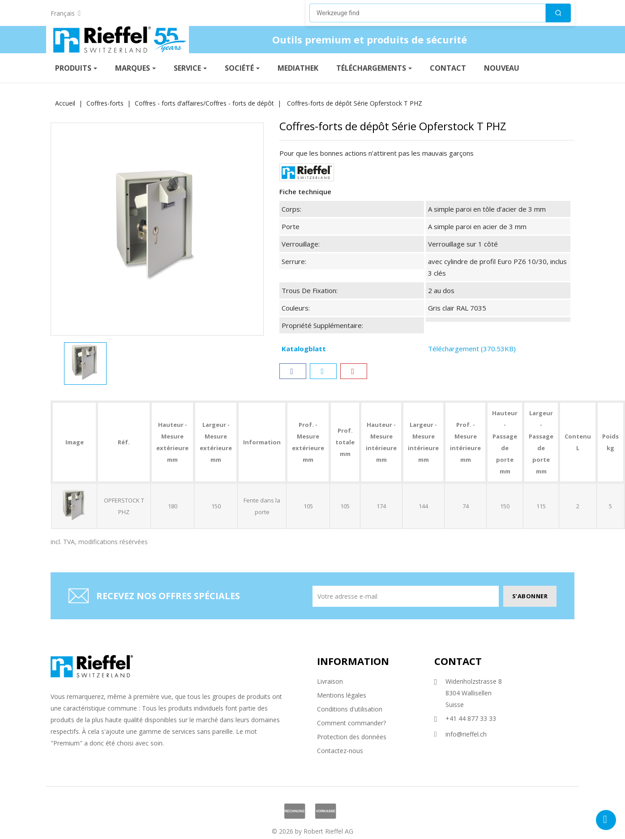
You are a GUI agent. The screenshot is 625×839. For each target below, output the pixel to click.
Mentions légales (341, 695)
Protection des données (351, 737)
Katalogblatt (304, 348)
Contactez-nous (340, 750)
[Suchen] (558, 13)
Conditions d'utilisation (349, 709)
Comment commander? (351, 723)
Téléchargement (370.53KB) (472, 348)
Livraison (330, 681)
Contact (458, 661)
